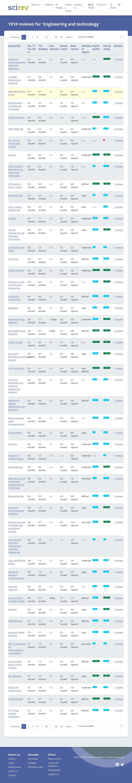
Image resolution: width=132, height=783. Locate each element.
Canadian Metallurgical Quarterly (14, 80)
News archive (54, 758)
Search (101, 4)
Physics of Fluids (16, 270)
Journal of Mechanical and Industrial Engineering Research (15, 386)
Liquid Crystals (15, 342)
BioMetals (13, 308)
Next (69, 37)
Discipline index (35, 767)
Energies (12, 609)
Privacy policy (54, 770)
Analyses (49, 4)
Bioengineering (15, 496)
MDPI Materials (15, 129)
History (11, 758)
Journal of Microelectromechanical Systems (19, 356)
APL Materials (15, 676)
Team (11, 762)
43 (46, 37)
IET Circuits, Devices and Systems (14, 143)
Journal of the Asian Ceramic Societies (15, 664)
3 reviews (118, 129)
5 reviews (118, 331)
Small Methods (15, 621)
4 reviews (118, 319)
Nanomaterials (15, 467)
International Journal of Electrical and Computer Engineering (14, 546)
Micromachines (15, 195)
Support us (78, 6)
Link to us (13, 771)
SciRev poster (14, 767)
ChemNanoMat (15, 699)
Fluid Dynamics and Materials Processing (15, 106)
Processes (13, 259)
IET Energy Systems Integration (13, 713)
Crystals (12, 218)
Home (113, 6)
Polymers (12, 444)
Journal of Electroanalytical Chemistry (16, 510)
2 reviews (118, 218)
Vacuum (12, 155)
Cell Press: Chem (16, 368)
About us (35, 4)
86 (56, 37)
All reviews (59, 6)
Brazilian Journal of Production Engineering (16, 285)
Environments (15, 432)
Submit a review (68, 7)
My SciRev (91, 6)
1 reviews (118, 59)
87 (62, 37)
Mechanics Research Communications (16, 575)
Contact (12, 775)
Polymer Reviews (16, 117)
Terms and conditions (53, 764)
